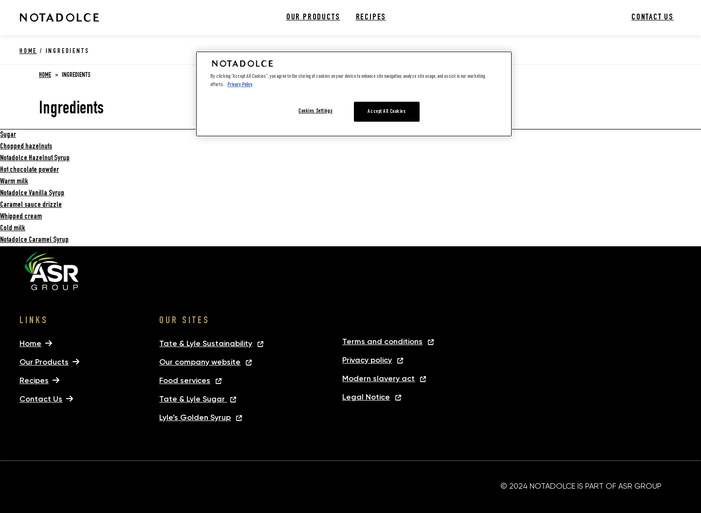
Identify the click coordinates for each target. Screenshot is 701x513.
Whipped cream (21, 217)
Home (28, 51)
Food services (184, 380)
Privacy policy (367, 360)
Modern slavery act (378, 378)
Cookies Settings (315, 111)
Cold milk (12, 229)
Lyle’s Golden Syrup (195, 417)
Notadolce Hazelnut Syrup (35, 159)
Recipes (371, 17)
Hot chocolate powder (29, 170)
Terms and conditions (382, 341)
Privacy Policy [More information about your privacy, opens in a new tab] (240, 85)
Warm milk (14, 182)
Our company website (199, 361)
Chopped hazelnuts (26, 147)
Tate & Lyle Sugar (193, 398)
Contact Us (652, 17)
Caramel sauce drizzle (31, 205)
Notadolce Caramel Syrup (34, 240)
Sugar (8, 135)
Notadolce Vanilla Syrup (32, 194)
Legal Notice (366, 397)
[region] (354, 94)
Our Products (313, 17)
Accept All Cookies (387, 111)
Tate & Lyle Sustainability (205, 343)
